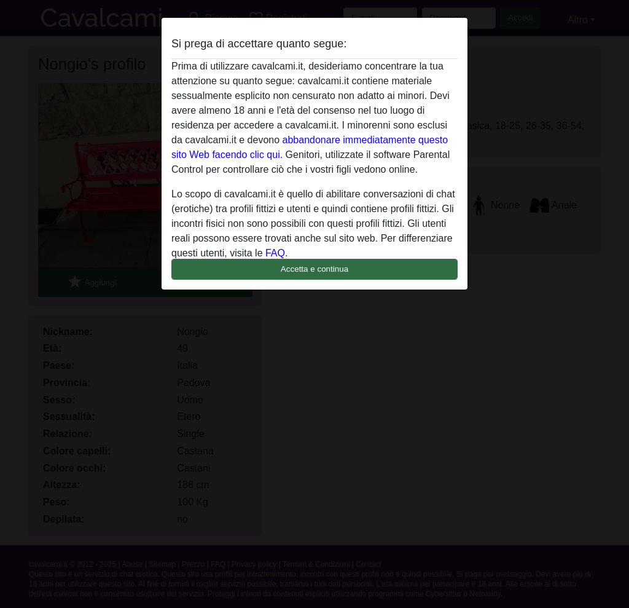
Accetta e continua (314, 269)
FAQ (275, 253)
